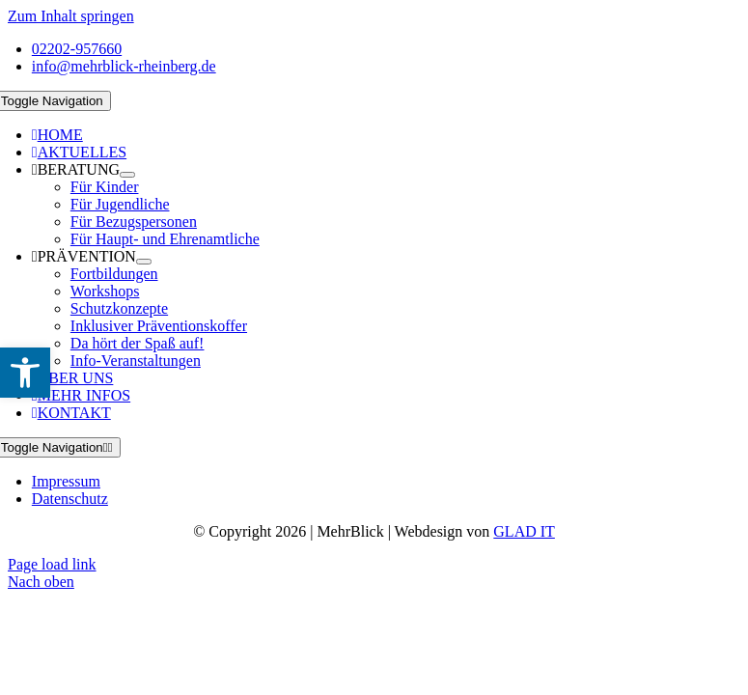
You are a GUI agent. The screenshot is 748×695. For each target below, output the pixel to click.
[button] (25, 373)
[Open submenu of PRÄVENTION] (144, 261)
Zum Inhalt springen (71, 16)
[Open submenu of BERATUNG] (127, 175)
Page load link (52, 564)
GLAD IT (524, 531)
